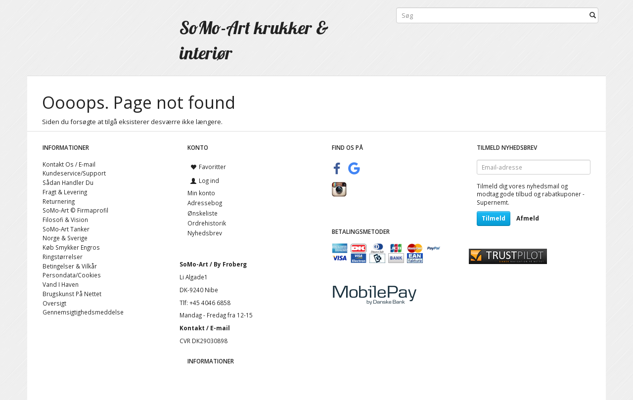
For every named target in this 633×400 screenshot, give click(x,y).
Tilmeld (493, 218)
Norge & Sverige (65, 238)
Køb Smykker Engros (71, 247)
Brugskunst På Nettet (72, 294)
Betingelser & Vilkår (70, 266)
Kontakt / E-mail (205, 328)
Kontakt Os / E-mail (69, 164)
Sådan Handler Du (68, 182)
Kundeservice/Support (74, 173)
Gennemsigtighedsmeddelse (83, 312)
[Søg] (592, 15)
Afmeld (527, 218)
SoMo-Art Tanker (66, 229)
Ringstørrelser (63, 257)
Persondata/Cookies (72, 275)
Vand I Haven (61, 284)
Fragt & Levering (65, 192)
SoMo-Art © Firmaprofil (75, 210)
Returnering (59, 201)
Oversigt (54, 303)
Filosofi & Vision (65, 219)
